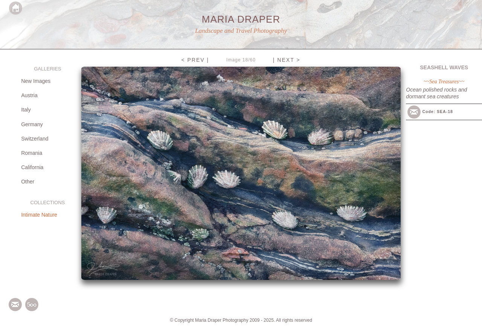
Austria (29, 95)
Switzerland (34, 139)
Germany (32, 124)
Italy (26, 110)
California (32, 167)
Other (27, 182)
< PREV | (195, 60)
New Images (35, 81)
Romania (31, 153)
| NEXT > (286, 60)
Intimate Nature (39, 215)
